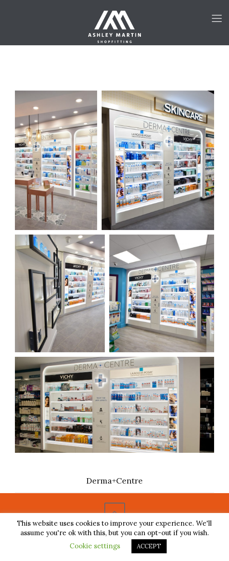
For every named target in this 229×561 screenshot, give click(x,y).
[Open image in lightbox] (56, 160)
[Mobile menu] (216, 18)
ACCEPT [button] (149, 546)
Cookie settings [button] (95, 546)
